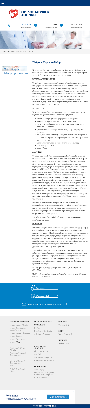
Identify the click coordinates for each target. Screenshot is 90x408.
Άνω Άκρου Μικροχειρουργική (17, 71)
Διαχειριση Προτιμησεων (45, 406)
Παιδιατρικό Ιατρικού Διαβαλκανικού (18, 354)
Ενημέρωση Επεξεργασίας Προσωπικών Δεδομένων (44, 373)
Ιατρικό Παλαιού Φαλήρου (20, 333)
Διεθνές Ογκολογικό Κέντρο (17, 370)
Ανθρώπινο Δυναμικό (42, 334)
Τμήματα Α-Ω (64, 325)
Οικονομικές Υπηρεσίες (43, 357)
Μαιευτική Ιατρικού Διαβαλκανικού (17, 362)
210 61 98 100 (26, 25)
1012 (55, 25)
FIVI (11, 366)
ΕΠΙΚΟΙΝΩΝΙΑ (76, 25)
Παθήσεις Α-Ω (64, 343)
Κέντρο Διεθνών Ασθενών (44, 360)
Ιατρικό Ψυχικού (16, 336)
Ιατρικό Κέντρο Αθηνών (19, 325)
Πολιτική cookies (40, 378)
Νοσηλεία (38, 354)
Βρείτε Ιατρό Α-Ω (65, 334)
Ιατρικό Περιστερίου (17, 339)
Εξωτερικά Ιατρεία (41, 351)
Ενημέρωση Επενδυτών (43, 331)
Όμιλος (37, 328)
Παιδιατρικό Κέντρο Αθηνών (17, 349)
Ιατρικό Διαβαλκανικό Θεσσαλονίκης (18, 329)
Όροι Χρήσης (39, 370)
